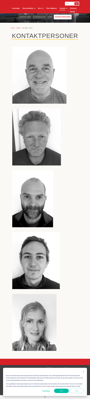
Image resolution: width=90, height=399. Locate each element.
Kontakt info (25, 17)
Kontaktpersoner (63, 17)
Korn (50, 17)
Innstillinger (46, 391)
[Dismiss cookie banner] (83, 372)
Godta (61, 391)
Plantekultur (39, 17)
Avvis (76, 391)
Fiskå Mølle (20, 4)
